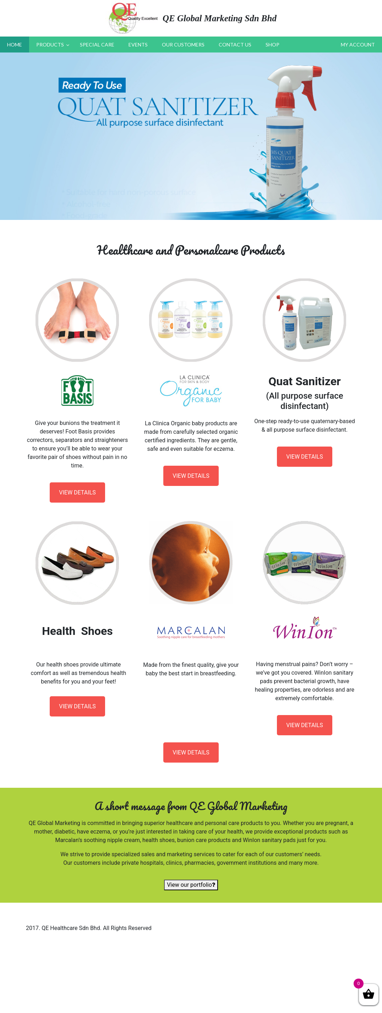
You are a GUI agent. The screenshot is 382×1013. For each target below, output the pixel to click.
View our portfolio (191, 884)
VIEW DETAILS (77, 492)
